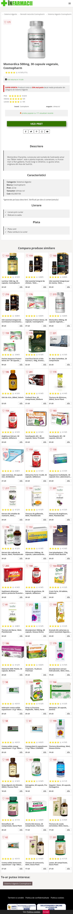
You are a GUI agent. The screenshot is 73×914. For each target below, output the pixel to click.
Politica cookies (57, 897)
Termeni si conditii (16, 897)
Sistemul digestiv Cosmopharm (59, 14)
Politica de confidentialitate (37, 897)
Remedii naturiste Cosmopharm (32, 14)
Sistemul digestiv (10, 14)
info (21, 287)
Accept (46, 912)
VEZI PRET (36, 123)
